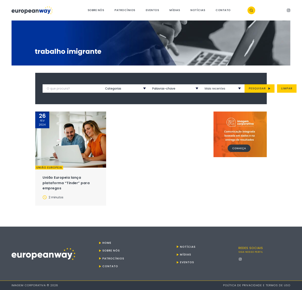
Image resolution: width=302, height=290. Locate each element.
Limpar (286, 88)
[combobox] (120, 88)
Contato (223, 10)
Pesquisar (259, 88)
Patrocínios (125, 10)
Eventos (152, 10)
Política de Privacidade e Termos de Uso (256, 285)
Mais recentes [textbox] (215, 88)
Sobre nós (96, 10)
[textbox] (120, 88)
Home (106, 243)
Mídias (174, 10)
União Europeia (49, 167)
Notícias (197, 10)
